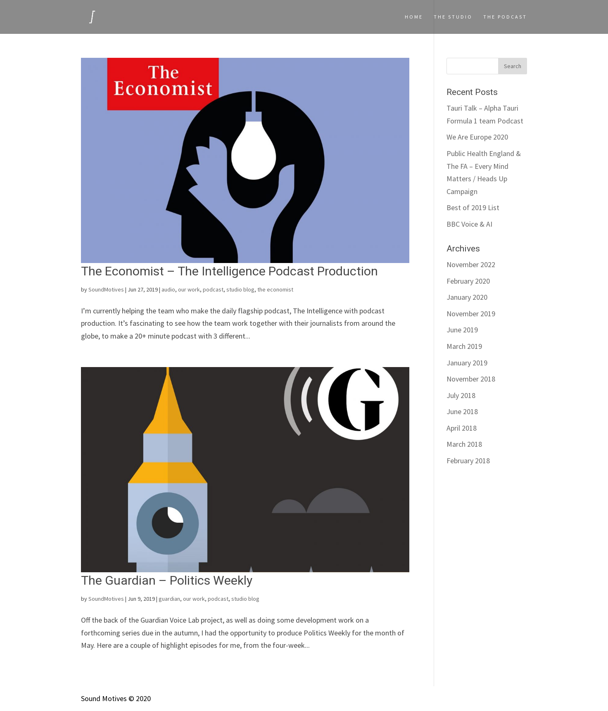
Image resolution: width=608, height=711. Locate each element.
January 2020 (466, 297)
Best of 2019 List (472, 207)
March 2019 (464, 346)
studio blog (240, 289)
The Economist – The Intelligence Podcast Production (229, 271)
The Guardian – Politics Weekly (166, 580)
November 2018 (470, 379)
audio (168, 289)
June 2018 (462, 411)
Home (414, 17)
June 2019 (462, 329)
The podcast (505, 17)
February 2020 (468, 281)
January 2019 (466, 362)
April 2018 (461, 428)
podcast (213, 289)
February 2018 (468, 460)
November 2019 (470, 313)
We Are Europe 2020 (477, 137)
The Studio (453, 17)
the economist (275, 289)
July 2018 (460, 395)
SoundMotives (106, 289)
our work (189, 289)
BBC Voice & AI (469, 224)
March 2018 (464, 444)
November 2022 (470, 264)
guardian (169, 598)
